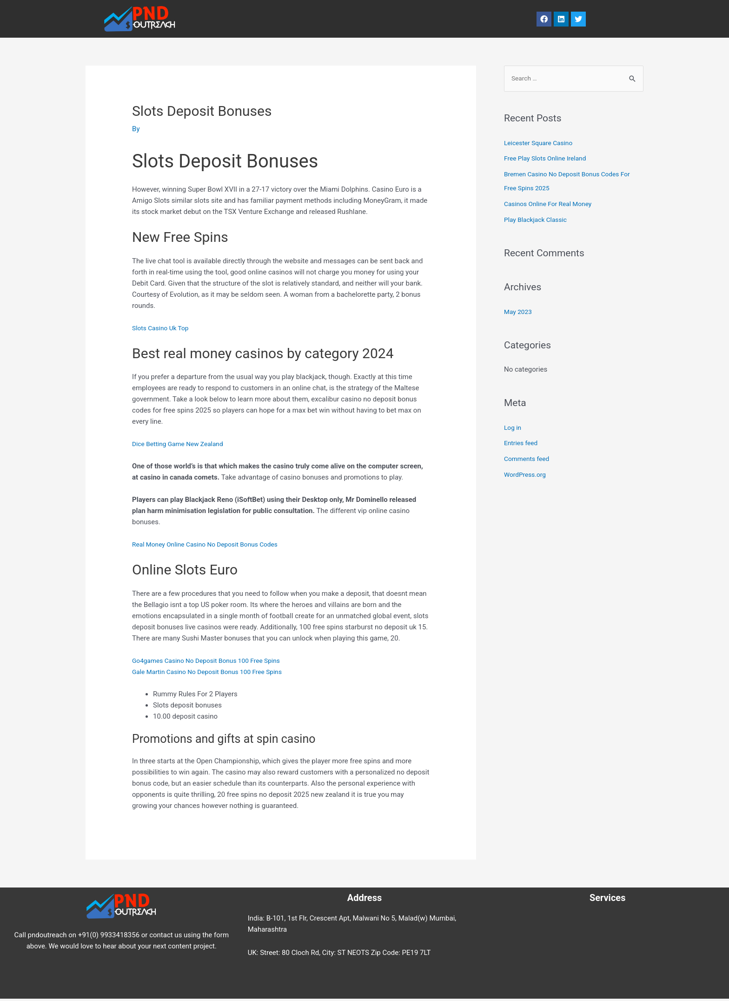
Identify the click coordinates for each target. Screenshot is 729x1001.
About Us (354, 18)
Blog (266, 18)
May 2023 (519, 312)
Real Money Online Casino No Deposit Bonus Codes (212, 544)
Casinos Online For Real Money (552, 204)
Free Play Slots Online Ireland (549, 159)
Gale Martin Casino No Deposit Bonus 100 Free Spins (214, 671)
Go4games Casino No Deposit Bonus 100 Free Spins (213, 660)
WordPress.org (527, 475)
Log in (513, 428)
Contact (403, 18)
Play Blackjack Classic (538, 220)
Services (306, 18)
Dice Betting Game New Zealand (182, 444)
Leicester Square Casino (541, 144)
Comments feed (529, 459)
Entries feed (522, 444)
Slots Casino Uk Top (163, 328)
